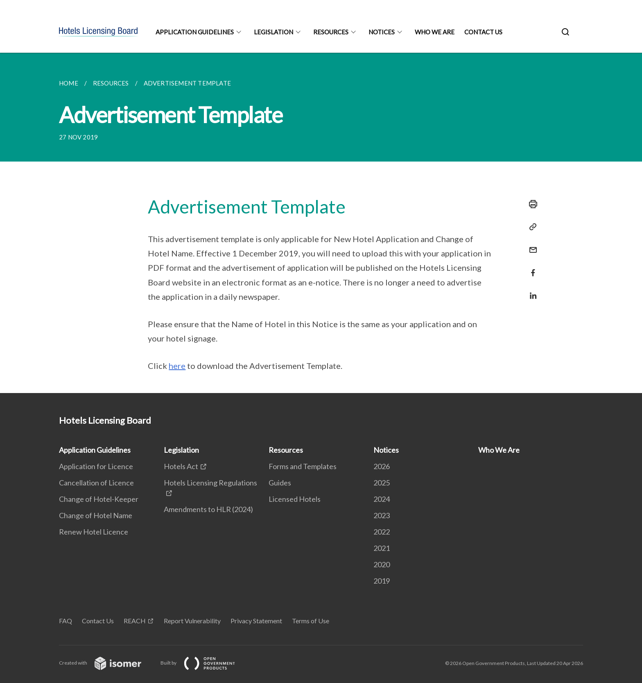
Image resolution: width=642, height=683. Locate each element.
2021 (381, 548)
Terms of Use (310, 621)
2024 (381, 498)
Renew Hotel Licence (93, 531)
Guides (280, 482)
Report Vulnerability (192, 621)
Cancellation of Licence (96, 482)
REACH (135, 621)
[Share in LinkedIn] (530, 290)
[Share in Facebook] (530, 268)
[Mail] (530, 245)
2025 (381, 482)
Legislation (273, 32)
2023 (381, 515)
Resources (330, 32)
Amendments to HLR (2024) (208, 509)
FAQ (65, 621)
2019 (381, 580)
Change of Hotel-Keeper (98, 498)
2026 (381, 466)
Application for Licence (96, 466)
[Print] (530, 204)
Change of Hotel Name (95, 515)
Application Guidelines (195, 32)
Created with (106, 663)
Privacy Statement (256, 621)
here (177, 366)
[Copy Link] (530, 227)
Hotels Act (181, 466)
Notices (381, 32)
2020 (381, 564)
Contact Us (483, 32)
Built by (204, 663)
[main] (321, 223)
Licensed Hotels (295, 498)
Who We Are (434, 32)
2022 (381, 531)
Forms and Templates (303, 466)
